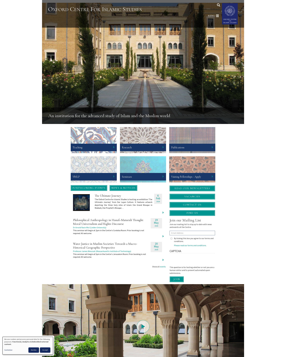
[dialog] (28, 345)
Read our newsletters (192, 188)
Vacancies (192, 196)
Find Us (192, 212)
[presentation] (189, 261)
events (163, 266)
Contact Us (192, 204)
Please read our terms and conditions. (190, 245)
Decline (33, 350)
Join (176, 279)
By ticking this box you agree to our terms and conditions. (192, 240)
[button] (89, 188)
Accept (45, 350)
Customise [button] (8, 350)
